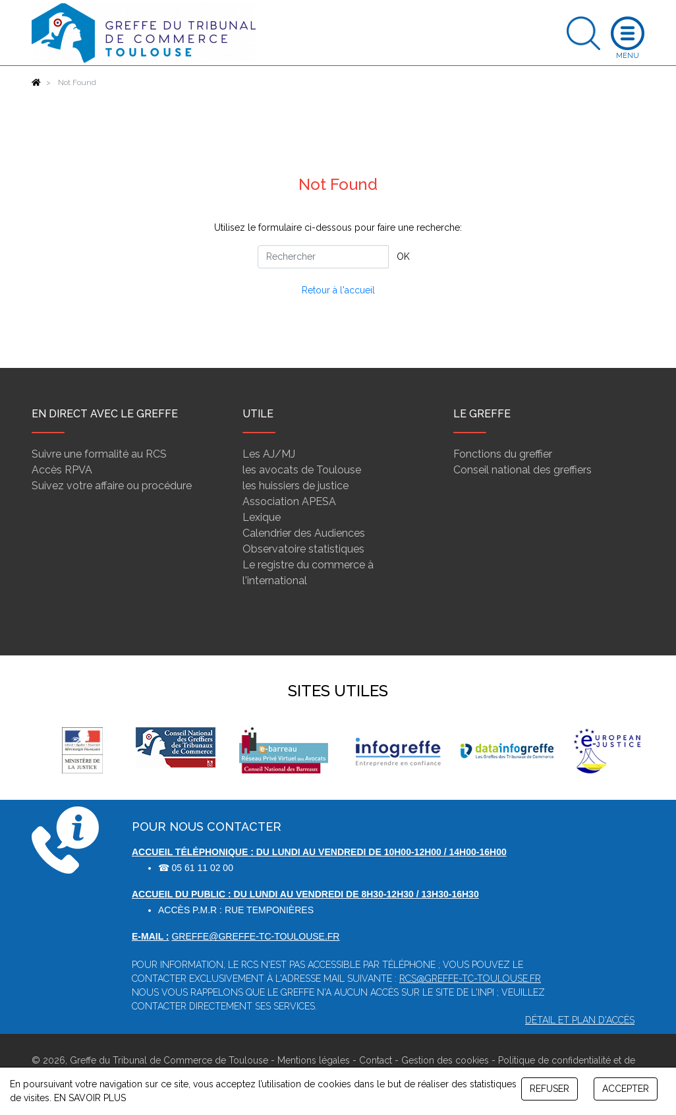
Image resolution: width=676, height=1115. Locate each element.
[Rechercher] (323, 256)
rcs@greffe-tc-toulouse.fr (470, 978)
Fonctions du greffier (502, 454)
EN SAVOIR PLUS (90, 1098)
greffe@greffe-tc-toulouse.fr (255, 936)
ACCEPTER (625, 1088)
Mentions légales (313, 1060)
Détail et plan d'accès (579, 1020)
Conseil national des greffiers (522, 470)
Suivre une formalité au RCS (99, 454)
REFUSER (549, 1088)
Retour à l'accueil (338, 290)
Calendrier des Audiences (303, 533)
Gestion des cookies (445, 1060)
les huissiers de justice (295, 485)
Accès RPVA (62, 470)
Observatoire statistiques (303, 549)
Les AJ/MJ (268, 454)
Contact (375, 1060)
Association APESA (289, 501)
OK (403, 256)
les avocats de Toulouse (301, 470)
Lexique (261, 517)
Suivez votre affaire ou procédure (112, 485)
